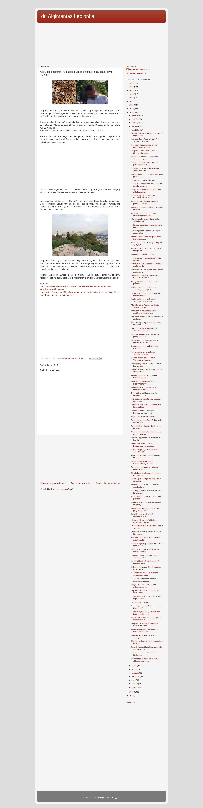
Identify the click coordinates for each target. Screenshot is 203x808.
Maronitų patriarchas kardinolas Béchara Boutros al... (144, 276)
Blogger (115, 798)
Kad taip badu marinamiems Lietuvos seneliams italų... (146, 185)
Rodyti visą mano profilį (136, 73)
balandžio (136, 676)
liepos (134, 666)
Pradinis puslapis (80, 483)
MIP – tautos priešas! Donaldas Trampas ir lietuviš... (144, 329)
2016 (131, 696)
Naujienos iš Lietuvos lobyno (143, 180)
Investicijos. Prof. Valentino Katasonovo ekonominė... (142, 445)
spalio (134, 123)
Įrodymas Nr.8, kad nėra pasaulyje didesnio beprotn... (145, 660)
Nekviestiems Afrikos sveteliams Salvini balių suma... (144, 574)
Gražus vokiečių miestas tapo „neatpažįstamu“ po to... (143, 288)
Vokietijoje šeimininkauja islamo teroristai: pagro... (144, 376)
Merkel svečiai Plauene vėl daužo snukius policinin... (145, 306)
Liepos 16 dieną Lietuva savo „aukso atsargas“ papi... (146, 370)
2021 (131, 101)
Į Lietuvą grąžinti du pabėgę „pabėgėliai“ (142, 636)
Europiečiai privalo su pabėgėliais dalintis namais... (145, 550)
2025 (131, 87)
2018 (131, 112)
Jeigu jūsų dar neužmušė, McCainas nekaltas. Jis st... (146, 191)
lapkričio (135, 119)
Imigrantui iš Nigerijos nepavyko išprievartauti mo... (144, 625)
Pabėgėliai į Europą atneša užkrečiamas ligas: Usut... (143, 462)
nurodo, (69, 122)
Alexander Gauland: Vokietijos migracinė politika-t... (143, 521)
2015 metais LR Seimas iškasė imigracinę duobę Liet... (144, 214)
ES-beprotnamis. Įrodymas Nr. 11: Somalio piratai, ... (145, 556)
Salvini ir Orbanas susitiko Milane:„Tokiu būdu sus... (145, 169)
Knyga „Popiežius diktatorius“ (143, 416)
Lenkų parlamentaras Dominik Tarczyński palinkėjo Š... (143, 300)
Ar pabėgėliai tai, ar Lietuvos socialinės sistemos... (143, 353)
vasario (135, 684)
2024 (131, 90)
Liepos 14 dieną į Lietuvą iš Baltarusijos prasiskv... (142, 412)
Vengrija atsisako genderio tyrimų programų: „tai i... (145, 509)
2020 (131, 105)
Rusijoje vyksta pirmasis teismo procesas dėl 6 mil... (144, 146)
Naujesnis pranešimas (53, 483)
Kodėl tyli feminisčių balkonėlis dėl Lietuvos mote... (145, 562)
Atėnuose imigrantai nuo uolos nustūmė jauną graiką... (143, 312)
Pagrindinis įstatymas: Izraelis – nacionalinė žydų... (144, 580)
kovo (134, 680)
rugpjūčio (136, 130)
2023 (131, 94)
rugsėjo (135, 126)
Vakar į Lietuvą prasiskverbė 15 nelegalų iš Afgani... (144, 388)
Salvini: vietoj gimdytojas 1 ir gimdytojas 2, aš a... (143, 515)
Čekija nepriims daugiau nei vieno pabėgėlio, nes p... (145, 163)
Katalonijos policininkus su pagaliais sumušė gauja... (146, 619)
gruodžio (135, 115)
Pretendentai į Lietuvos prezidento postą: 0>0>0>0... (145, 335)
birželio (135, 669)
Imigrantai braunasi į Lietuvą (143, 254)
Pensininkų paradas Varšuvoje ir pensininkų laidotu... (144, 341)
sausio (135, 687)
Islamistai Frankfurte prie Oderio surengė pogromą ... (144, 158)
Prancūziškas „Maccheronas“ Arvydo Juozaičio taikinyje (146, 140)
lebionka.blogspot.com (139, 69)
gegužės (135, 673)
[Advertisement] (101, 43)
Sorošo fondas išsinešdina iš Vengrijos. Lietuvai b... (143, 359)
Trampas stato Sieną (139, 602)
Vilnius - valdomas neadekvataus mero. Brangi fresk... (144, 630)
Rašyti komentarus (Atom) (62, 489)
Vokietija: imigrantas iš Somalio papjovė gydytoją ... (144, 382)
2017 (131, 692)
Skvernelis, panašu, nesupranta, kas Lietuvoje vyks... (146, 294)
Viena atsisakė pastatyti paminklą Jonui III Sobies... (145, 220)
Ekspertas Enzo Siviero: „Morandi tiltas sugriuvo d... (145, 152)
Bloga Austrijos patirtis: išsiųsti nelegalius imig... (143, 586)
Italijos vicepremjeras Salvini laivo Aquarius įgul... (145, 451)
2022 (131, 98)
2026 (131, 83)
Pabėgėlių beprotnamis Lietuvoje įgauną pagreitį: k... (144, 468)
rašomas (49, 201)
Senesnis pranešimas (107, 483)
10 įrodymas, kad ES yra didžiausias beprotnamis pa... (146, 597)
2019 (131, 109)
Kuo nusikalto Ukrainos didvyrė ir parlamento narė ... (144, 202)
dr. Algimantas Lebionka (67, 16)
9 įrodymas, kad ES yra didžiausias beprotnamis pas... (145, 613)
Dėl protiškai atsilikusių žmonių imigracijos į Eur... (144, 394)
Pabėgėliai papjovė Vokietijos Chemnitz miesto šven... (143, 196)
